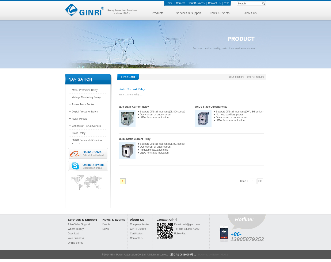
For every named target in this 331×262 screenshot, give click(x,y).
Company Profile (139, 224)
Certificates (136, 233)
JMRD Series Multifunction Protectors (87, 141)
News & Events (219, 13)
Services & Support (188, 13)
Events (106, 224)
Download (73, 233)
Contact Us (214, 3)
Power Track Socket (83, 104)
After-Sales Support (79, 224)
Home (169, 3)
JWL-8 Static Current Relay (211, 106)
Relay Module (79, 118)
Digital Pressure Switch (85, 111)
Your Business (197, 3)
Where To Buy (76, 228)
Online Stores (75, 242)
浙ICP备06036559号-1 (183, 254)
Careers (180, 3)
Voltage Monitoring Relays (86, 97)
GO (260, 181)
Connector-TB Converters (86, 125)
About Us (250, 13)
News (105, 228)
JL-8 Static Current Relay (134, 106)
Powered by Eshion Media (213, 254)
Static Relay (78, 133)
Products (157, 13)
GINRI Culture (138, 228)
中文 (226, 3)
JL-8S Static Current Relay (135, 139)
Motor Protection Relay (85, 90)
